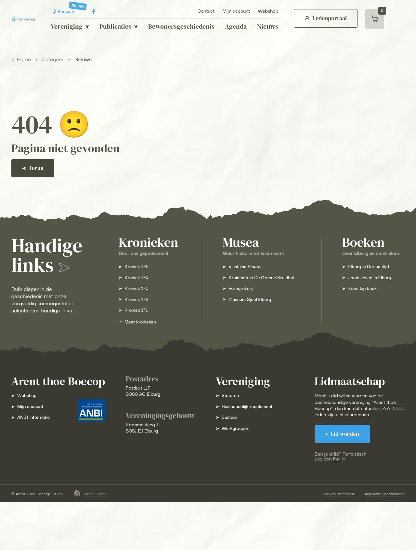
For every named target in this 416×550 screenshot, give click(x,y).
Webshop (264, 11)
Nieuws (263, 26)
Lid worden (350, 473)
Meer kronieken (142, 350)
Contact (202, 11)
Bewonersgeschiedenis (177, 26)
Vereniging (65, 26)
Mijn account (232, 11)
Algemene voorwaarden (379, 541)
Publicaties (114, 26)
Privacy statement (332, 541)
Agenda (231, 26)
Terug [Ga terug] (37, 186)
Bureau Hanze (94, 541)
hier (344, 497)
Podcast (60, 11)
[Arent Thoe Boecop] (23, 19)
